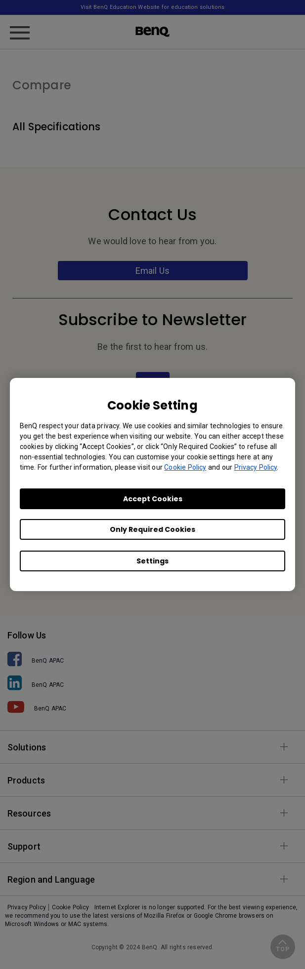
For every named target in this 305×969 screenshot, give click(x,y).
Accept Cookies (152, 499)
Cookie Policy (185, 467)
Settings (152, 561)
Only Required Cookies (152, 529)
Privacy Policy (255, 467)
